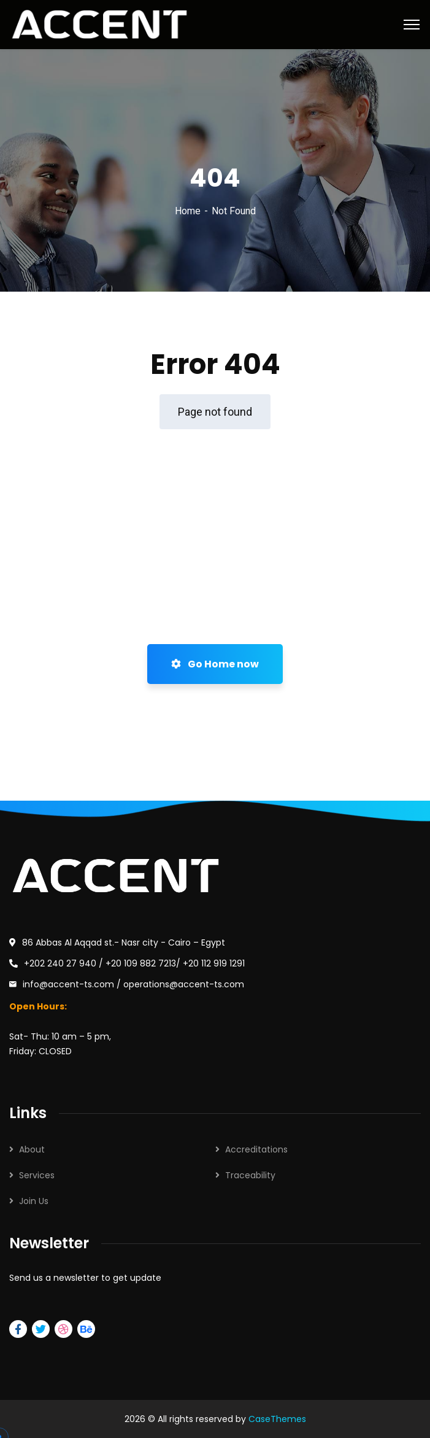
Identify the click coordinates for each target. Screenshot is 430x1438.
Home (188, 211)
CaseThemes (277, 1419)
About (32, 1149)
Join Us (33, 1201)
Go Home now (215, 664)
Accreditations (256, 1149)
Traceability (250, 1175)
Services (37, 1175)
